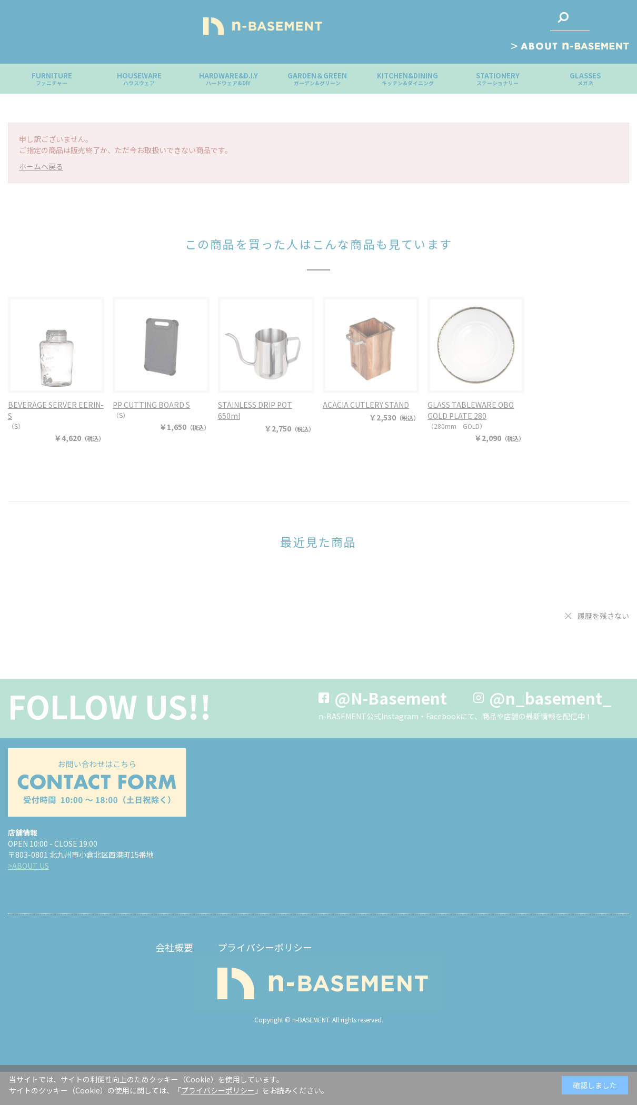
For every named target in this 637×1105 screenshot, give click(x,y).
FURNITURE (52, 79)
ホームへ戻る (41, 166)
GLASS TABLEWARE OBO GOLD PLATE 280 (470, 410)
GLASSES (585, 79)
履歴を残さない (603, 615)
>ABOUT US (28, 865)
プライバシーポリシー (264, 947)
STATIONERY (498, 79)
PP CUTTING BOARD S (151, 404)
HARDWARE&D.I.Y (228, 79)
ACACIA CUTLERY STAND (366, 404)
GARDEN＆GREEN (317, 79)
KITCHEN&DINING (407, 79)
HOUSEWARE (139, 79)
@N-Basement (390, 698)
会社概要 (174, 947)
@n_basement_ (550, 698)
